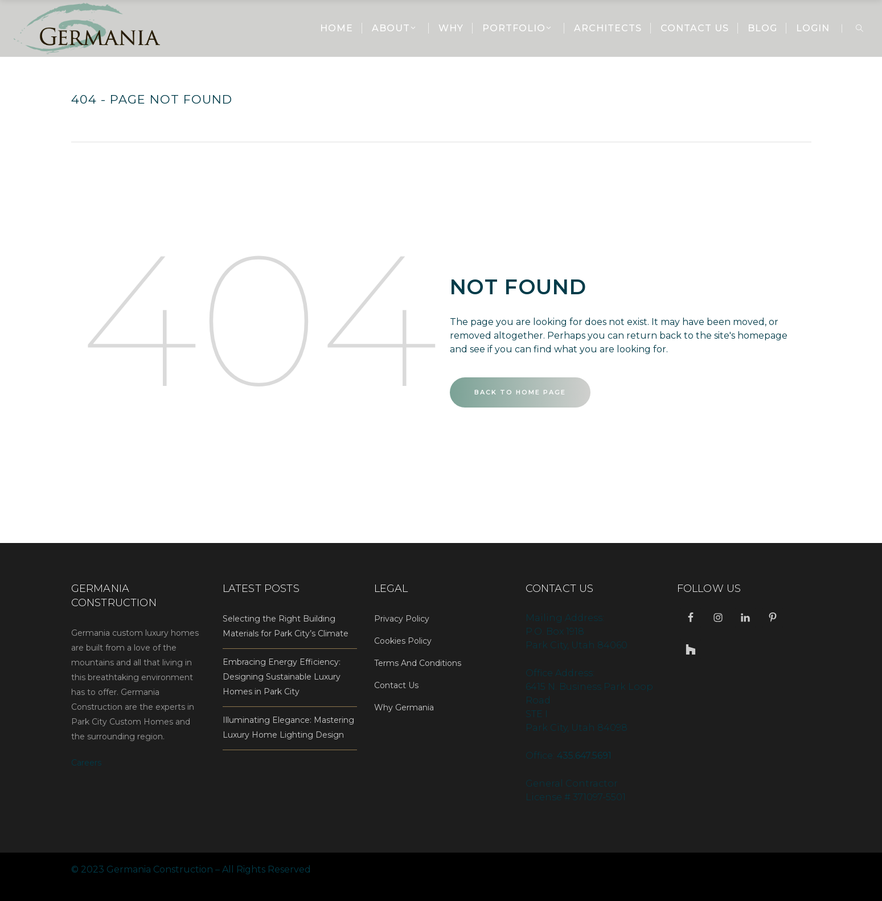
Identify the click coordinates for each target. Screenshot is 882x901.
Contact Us (396, 685)
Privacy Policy (401, 619)
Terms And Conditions (417, 663)
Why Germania (404, 707)
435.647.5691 (584, 755)
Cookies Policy (403, 641)
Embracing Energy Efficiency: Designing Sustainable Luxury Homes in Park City (282, 677)
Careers (86, 763)
